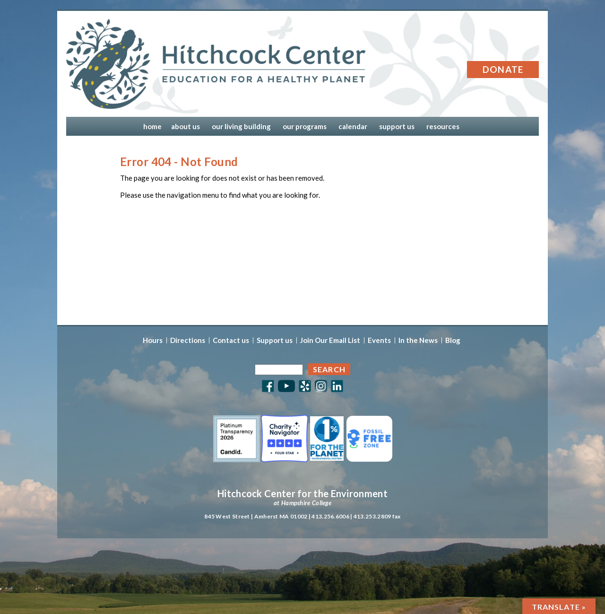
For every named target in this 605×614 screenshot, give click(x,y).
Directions (187, 340)
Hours (153, 340)
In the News (418, 340)
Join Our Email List (330, 340)
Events (379, 340)
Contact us (231, 340)
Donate (503, 69)
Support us (275, 340)
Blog (452, 340)
